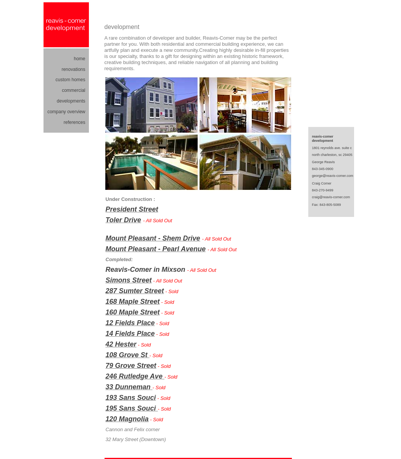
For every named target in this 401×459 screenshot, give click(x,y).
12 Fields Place (130, 323)
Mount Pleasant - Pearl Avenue (156, 249)
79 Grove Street (131, 365)
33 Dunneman (128, 387)
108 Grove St (128, 355)
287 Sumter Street (135, 291)
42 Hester (121, 344)
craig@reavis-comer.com (331, 197)
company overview (66, 111)
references (74, 122)
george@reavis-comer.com (332, 176)
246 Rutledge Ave (135, 376)
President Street (132, 209)
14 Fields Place (130, 333)
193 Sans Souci (131, 397)
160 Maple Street (133, 312)
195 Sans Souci (131, 408)
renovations (73, 69)
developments (71, 101)
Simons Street (129, 280)
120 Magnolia (127, 419)
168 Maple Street (133, 301)
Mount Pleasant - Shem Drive (153, 238)
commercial (73, 90)
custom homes (70, 79)
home (79, 58)
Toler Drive (123, 220)
